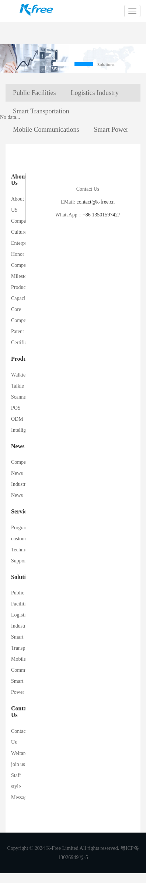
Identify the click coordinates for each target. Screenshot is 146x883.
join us (18, 764)
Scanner (19, 397)
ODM (17, 419)
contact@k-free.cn (95, 202)
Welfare (19, 753)
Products (22, 359)
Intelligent (21, 430)
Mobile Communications (46, 129)
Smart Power (111, 129)
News (17, 446)
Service (20, 511)
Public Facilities (34, 92)
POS (16, 408)
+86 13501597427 (101, 215)
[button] (62, 64)
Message (20, 797)
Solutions (22, 577)
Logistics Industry (95, 92)
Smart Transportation (41, 111)
